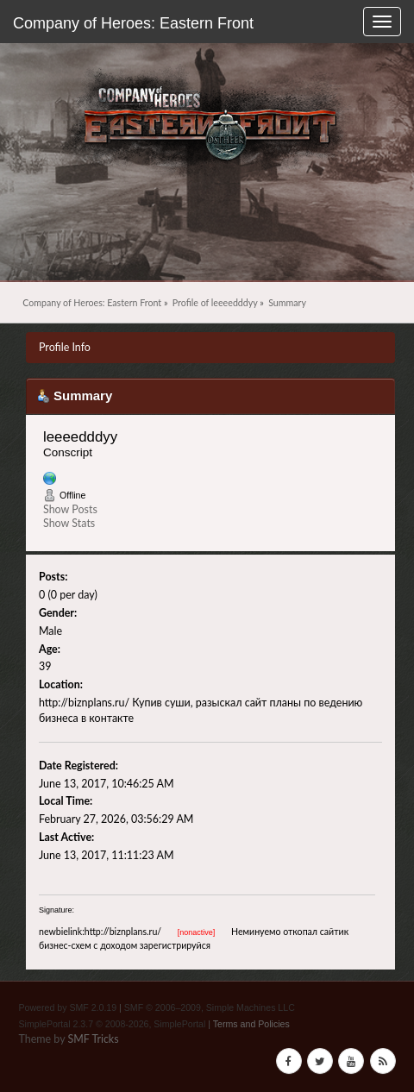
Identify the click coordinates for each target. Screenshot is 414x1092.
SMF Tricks (92, 1038)
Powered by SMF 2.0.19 (68, 1007)
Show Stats (69, 523)
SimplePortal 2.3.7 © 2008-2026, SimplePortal (112, 1024)
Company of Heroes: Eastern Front (133, 23)
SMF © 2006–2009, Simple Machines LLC (209, 1007)
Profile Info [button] (65, 347)
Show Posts (70, 509)
